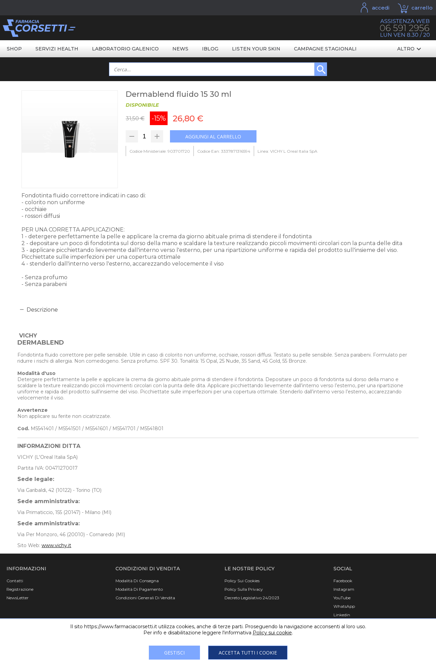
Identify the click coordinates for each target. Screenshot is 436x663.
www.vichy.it (56, 545)
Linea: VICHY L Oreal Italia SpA (287, 151)
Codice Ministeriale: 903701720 (159, 151)
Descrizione (42, 309)
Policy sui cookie (272, 633)
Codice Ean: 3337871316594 (223, 151)
